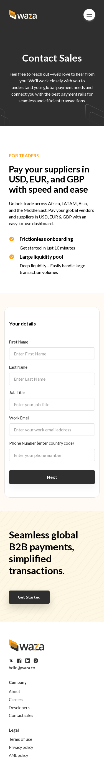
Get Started (29, 597)
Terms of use (20, 739)
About (14, 691)
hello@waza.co (22, 667)
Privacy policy (21, 747)
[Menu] (89, 15)
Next (52, 477)
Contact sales (21, 715)
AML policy (18, 755)
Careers (16, 699)
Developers (19, 707)
